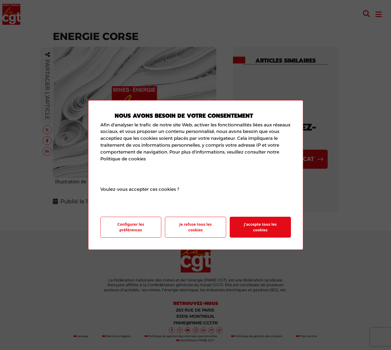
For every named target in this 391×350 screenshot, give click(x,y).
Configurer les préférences (130, 227)
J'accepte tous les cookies (260, 227)
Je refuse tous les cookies (195, 227)
